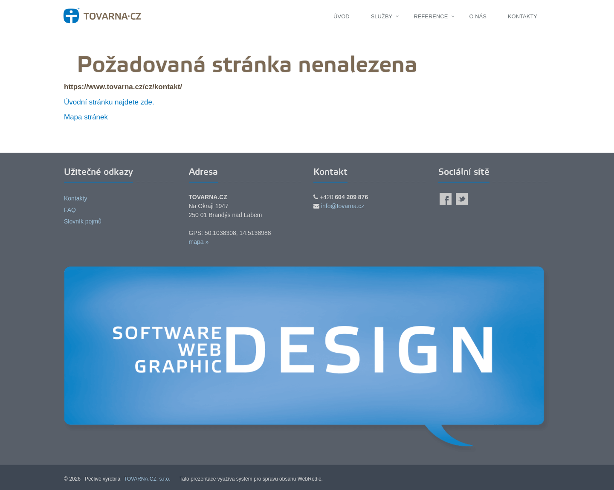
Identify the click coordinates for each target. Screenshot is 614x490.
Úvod (341, 16)
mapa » (199, 241)
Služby (382, 16)
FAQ (70, 209)
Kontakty (522, 16)
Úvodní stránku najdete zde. (109, 102)
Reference (431, 16)
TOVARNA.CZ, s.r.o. (147, 479)
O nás (477, 16)
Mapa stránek (86, 117)
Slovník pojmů (82, 221)
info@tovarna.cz (342, 206)
